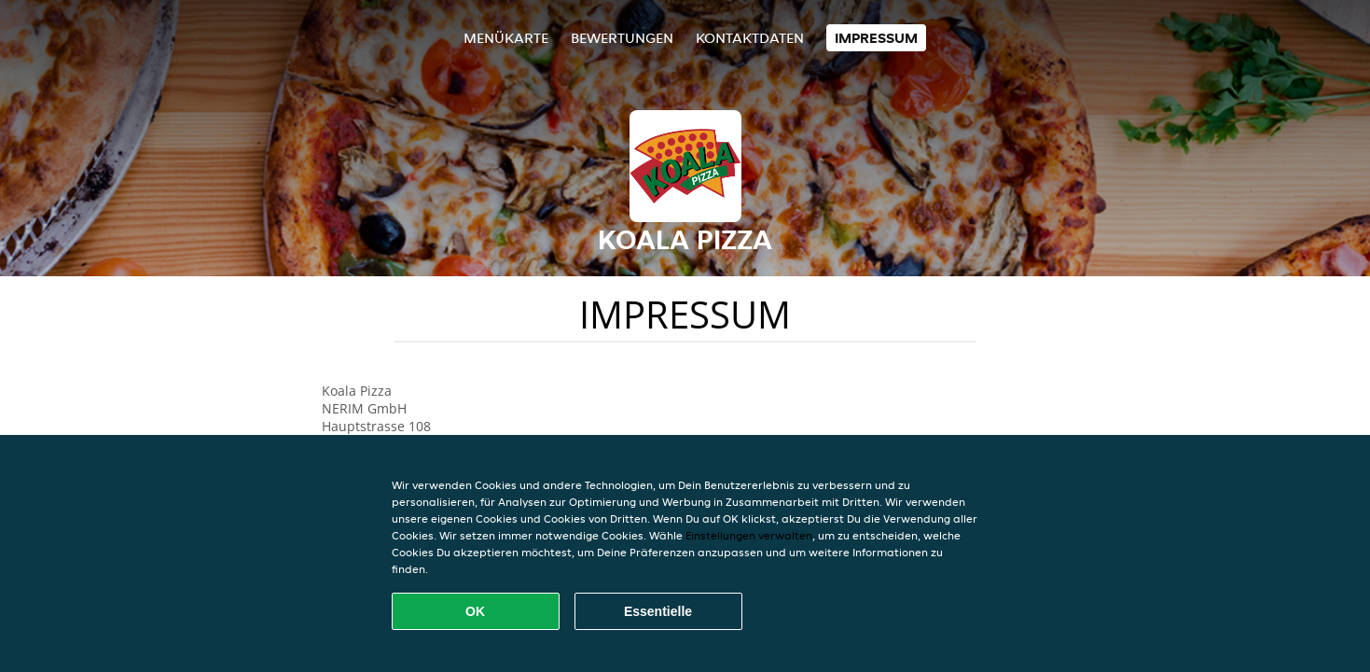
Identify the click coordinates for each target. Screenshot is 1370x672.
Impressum (876, 38)
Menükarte (506, 38)
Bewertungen (622, 38)
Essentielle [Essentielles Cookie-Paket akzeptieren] (658, 611)
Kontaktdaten (750, 38)
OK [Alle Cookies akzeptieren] (475, 611)
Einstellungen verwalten (748, 535)
